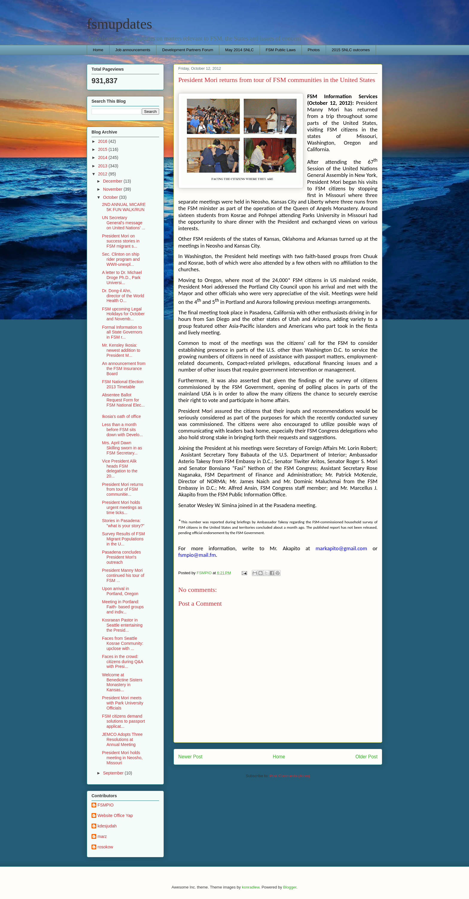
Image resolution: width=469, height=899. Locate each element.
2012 (103, 174)
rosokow (105, 847)
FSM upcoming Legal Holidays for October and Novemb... (123, 314)
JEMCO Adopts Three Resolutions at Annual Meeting (122, 739)
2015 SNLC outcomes (351, 50)
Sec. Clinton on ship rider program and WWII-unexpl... (121, 259)
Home (98, 50)
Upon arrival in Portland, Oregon (120, 591)
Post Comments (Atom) (289, 776)
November (113, 189)
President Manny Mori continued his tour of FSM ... (123, 575)
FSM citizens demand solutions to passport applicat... (123, 721)
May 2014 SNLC (239, 50)
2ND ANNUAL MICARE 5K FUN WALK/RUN (124, 207)
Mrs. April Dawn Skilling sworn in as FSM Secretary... (122, 447)
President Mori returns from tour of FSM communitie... (122, 489)
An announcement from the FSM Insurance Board (124, 368)
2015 (103, 149)
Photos (314, 50)
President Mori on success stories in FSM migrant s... (120, 241)
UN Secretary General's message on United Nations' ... (123, 222)
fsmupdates (119, 24)
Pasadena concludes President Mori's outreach (121, 557)
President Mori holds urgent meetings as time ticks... (122, 507)
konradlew (251, 887)
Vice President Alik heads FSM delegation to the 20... (120, 468)
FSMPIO (106, 805)
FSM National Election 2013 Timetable (123, 384)
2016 (103, 141)
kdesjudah (107, 826)
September (113, 773)
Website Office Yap (115, 815)
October (111, 197)
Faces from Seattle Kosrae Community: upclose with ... (122, 643)
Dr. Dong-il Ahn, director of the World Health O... (123, 295)
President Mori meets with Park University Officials (122, 702)
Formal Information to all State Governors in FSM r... (122, 332)
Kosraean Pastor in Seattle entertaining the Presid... (122, 625)
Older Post (366, 756)
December (113, 181)
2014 (103, 157)
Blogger (289, 887)
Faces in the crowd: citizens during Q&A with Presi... (122, 661)
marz (102, 836)
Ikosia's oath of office (121, 416)
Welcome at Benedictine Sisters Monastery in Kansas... (122, 682)
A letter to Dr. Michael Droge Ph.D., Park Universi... (122, 277)
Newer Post (190, 756)
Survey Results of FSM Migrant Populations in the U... (123, 538)
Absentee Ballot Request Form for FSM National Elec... (123, 399)
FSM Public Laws (281, 50)
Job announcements (132, 50)
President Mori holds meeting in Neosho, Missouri (122, 757)
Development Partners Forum (187, 50)
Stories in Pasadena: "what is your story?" (123, 523)
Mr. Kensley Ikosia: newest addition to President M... (121, 350)
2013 (103, 165)
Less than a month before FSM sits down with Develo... (122, 429)
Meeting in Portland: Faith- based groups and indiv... (123, 606)
